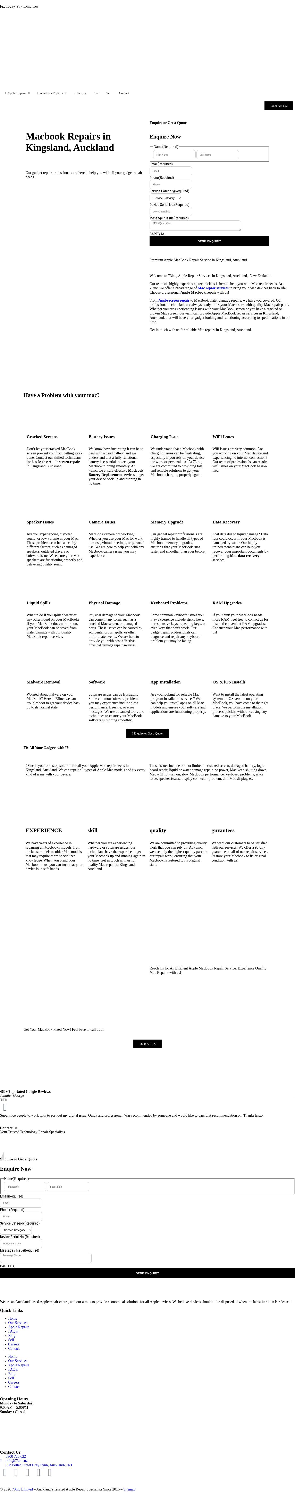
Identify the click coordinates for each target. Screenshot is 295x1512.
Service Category (169, 191)
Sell (11, 1340)
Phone (162, 177)
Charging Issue (164, 436)
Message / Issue (169, 218)
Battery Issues (102, 436)
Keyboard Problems (169, 602)
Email (161, 164)
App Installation (166, 682)
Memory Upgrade (167, 522)
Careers (13, 1344)
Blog (11, 1336)
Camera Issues (102, 522)
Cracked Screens (42, 436)
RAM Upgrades (227, 602)
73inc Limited (22, 1489)
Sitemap (129, 1489)
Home (12, 1318)
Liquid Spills (38, 602)
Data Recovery (226, 522)
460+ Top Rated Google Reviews (25, 1092)
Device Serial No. (169, 204)
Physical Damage (104, 602)
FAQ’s (13, 1331)
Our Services (17, 1323)
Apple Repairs (18, 1327)
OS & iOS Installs (229, 682)
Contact (14, 1348)
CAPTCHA (157, 234)
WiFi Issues (223, 436)
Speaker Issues (40, 522)
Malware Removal (43, 682)
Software (97, 682)
